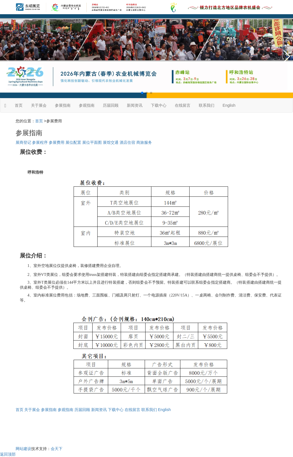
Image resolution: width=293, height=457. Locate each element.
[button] (142, 93)
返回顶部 (8, 454)
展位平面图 (92, 142)
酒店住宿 (127, 142)
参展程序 (40, 142)
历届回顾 (110, 105)
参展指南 (63, 105)
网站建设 (23, 448)
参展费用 (56, 142)
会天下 (56, 448)
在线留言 (182, 105)
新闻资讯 (134, 105)
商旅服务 (144, 142)
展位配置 (73, 142)
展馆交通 (110, 142)
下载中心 (158, 105)
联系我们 (206, 105)
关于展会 (39, 105)
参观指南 (87, 105)
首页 (19, 105)
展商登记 (23, 142)
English (229, 105)
